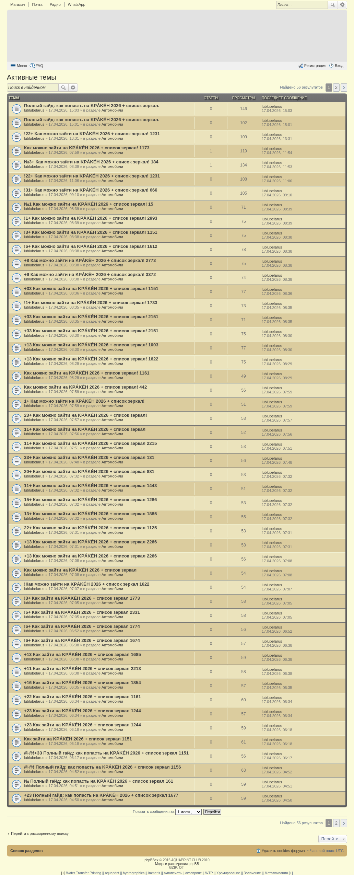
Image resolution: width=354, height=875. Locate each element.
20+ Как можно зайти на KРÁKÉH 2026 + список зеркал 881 (89, 471)
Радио (55, 4)
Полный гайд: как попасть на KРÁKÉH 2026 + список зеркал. (92, 105)
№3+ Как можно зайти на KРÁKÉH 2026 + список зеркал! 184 (91, 161)
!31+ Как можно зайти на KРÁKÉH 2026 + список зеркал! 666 (90, 190)
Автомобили (112, 110)
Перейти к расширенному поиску (40, 833)
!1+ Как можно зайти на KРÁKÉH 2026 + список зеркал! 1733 (90, 302)
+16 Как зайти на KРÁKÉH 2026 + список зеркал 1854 (82, 682)
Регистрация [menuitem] (315, 66)
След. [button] (344, 87)
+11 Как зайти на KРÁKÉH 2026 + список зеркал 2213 (82, 668)
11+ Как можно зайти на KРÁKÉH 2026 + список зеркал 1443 (90, 485)
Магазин (17, 4)
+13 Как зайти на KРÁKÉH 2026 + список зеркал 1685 (82, 654)
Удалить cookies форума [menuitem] (283, 851)
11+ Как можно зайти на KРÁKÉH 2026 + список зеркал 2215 (90, 443)
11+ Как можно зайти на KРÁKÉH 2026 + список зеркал (84, 429)
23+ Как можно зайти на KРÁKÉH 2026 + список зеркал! (85, 415)
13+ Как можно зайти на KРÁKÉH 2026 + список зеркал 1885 (90, 513)
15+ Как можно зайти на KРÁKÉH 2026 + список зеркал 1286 (90, 499)
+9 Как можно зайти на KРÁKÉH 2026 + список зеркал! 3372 (90, 274)
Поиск (333, 5)
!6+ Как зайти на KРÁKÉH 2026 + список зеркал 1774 (82, 626)
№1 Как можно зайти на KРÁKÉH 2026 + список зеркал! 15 (88, 204)
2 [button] (336, 87)
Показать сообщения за (167, 811)
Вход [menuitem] (339, 66)
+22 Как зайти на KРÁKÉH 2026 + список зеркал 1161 (82, 696)
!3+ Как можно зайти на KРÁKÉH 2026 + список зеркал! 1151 (90, 232)
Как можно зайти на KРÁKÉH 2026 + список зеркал (80, 570)
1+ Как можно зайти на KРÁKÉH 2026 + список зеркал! (84, 401)
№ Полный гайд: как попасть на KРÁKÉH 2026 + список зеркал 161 (98, 781)
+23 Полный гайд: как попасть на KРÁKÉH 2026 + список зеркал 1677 (101, 795)
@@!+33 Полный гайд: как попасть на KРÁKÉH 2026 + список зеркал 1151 (106, 753)
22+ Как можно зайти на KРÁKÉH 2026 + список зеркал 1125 (90, 527)
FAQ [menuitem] (39, 66)
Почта (37, 4)
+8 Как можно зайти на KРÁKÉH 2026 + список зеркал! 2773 (90, 260)
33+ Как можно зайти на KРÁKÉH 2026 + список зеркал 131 (89, 457)
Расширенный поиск (342, 5)
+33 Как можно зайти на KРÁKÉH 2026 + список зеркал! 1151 (91, 288)
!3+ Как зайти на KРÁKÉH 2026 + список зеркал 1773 (82, 598)
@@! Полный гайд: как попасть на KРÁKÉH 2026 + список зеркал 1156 (102, 767)
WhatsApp (76, 4)
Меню (22, 66)
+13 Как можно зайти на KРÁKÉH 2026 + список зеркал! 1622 (91, 358)
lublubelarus (34, 110)
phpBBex (151, 860)
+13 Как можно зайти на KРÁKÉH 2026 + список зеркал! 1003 (91, 344)
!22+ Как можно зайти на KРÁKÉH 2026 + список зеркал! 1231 (92, 133)
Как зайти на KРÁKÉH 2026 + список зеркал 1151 (78, 738)
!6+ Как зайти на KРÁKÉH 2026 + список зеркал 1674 (82, 640)
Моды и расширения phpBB (177, 864)
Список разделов (26, 851)
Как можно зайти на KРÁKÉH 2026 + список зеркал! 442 (85, 387)
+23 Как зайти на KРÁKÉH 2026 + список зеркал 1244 (82, 710)
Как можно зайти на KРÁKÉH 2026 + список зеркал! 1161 (87, 373)
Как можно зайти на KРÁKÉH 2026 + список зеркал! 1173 (87, 147)
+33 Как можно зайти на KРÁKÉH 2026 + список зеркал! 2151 (91, 316)
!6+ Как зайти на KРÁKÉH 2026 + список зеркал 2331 (82, 612)
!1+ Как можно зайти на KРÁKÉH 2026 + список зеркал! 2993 (90, 218)
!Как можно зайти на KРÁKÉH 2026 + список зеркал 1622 (87, 584)
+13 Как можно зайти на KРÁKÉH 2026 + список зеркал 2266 (90, 541)
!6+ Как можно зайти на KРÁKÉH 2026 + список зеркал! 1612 (90, 246)
